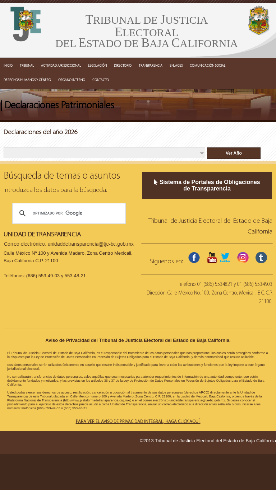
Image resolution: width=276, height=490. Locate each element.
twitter (225, 257)
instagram (243, 257)
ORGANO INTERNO (71, 79)
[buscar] (68, 213)
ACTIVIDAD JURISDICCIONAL (61, 65)
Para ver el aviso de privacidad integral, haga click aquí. (138, 421)
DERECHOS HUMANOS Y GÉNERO (27, 79)
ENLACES (176, 65)
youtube (212, 257)
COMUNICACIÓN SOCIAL (207, 65)
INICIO (8, 65)
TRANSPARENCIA (150, 65)
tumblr (261, 257)
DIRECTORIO (123, 65)
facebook (194, 257)
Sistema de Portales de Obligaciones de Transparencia (207, 185)
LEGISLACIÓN (97, 65)
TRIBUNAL (27, 65)
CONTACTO (100, 79)
